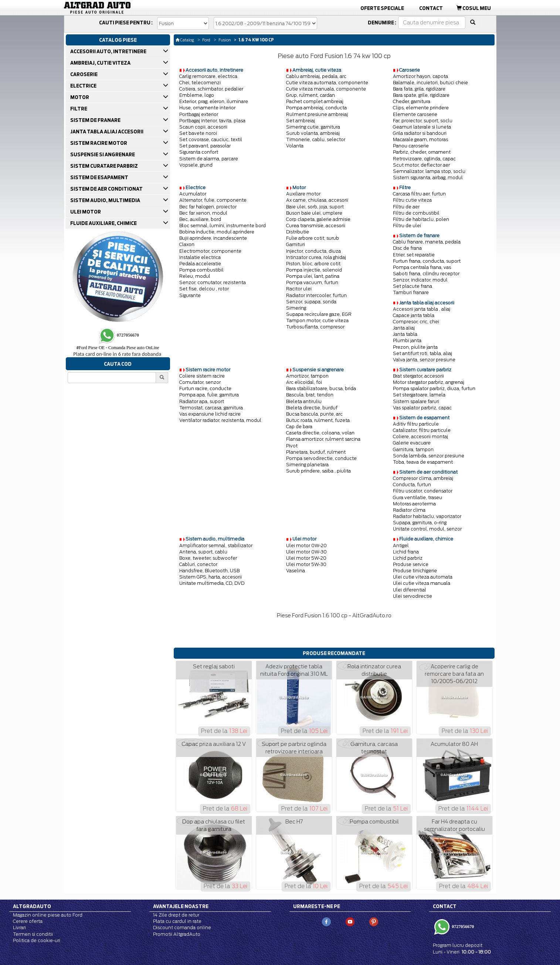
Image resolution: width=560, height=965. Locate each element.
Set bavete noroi (198, 133)
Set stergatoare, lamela (419, 395)
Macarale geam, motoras (420, 139)
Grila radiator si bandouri (420, 133)
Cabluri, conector (198, 564)
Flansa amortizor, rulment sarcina (323, 439)
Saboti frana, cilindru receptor (426, 273)
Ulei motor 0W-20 (306, 545)
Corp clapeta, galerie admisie (318, 219)
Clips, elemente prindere (421, 107)
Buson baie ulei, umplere (314, 213)
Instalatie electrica (200, 257)
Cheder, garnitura (411, 101)
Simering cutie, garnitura (313, 127)
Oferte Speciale (382, 8)
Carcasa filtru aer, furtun (419, 194)
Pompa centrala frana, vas (422, 267)
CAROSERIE (84, 74)
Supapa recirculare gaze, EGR (319, 314)
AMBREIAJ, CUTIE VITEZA (100, 63)
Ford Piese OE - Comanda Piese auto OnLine (118, 347)
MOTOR (80, 97)
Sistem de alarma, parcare (208, 158)
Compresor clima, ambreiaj (423, 478)
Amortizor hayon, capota (420, 76)
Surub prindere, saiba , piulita (318, 471)
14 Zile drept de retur (176, 915)
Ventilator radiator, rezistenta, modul (220, 420)
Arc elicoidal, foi (304, 382)
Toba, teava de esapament (423, 462)
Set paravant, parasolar (205, 146)
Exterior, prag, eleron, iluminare (213, 101)
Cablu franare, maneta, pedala (427, 242)
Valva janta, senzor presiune (424, 359)
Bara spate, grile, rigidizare (421, 95)
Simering (296, 308)
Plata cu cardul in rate (177, 921)
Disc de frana (407, 248)
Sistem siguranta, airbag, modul (428, 177)
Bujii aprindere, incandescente (213, 238)
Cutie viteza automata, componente (327, 82)
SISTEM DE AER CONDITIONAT (107, 189)
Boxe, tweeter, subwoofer (208, 558)
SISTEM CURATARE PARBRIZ (104, 166)
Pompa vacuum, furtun (312, 282)
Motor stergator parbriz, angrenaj (428, 382)
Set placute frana (412, 286)
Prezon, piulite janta (415, 347)
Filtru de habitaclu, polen (421, 219)
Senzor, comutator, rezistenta (212, 282)
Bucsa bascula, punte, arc (314, 414)
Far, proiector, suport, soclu (422, 120)
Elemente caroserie (415, 114)
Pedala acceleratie (200, 263)
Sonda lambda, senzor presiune (428, 455)
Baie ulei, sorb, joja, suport (315, 206)
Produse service (410, 564)
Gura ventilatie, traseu (417, 497)
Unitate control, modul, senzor (427, 529)
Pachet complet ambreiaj (314, 101)
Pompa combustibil (201, 270)
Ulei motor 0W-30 (306, 552)
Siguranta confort (198, 152)
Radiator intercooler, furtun (316, 295)
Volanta (294, 146)
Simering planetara (307, 464)
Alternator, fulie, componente (213, 200)
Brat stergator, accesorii (418, 376)
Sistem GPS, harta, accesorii (210, 577)
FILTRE (79, 109)
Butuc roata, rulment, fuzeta (318, 420)
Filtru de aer (406, 206)
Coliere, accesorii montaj (420, 436)
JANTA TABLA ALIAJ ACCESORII (107, 131)
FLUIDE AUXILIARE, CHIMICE (104, 223)
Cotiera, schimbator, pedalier (211, 89)
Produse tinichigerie (415, 570)
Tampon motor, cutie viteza (317, 320)
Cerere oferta (28, 921)
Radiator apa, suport (201, 401)
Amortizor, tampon (307, 376)
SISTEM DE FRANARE (95, 120)
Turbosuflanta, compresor (315, 327)
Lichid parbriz (407, 558)
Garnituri (295, 244)
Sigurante (190, 295)
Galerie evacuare (412, 443)
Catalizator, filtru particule (422, 430)
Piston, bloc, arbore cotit (313, 263)
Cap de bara (299, 426)
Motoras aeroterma (414, 504)
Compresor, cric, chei (416, 321)
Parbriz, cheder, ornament (422, 152)
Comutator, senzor (200, 382)
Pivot (292, 446)
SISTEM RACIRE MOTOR (99, 143)
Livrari (19, 927)
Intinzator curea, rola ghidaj (316, 257)
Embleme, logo (196, 95)
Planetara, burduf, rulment (316, 452)
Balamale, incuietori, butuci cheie (430, 82)
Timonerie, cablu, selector (315, 139)
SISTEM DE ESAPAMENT (99, 177)
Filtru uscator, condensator (422, 491)
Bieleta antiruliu (304, 401)
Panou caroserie (411, 146)
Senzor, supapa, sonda (311, 301)
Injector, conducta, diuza (313, 251)
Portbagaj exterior (198, 114)
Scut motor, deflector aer (421, 165)
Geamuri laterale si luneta (422, 127)
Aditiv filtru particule (416, 424)
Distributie (297, 232)
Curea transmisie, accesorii (315, 225)
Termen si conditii (33, 934)
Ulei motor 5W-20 (306, 558)
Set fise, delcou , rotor (204, 288)
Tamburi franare (411, 292)
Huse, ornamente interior (207, 107)
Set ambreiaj (300, 120)
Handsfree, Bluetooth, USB (209, 570)
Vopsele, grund (196, 165)
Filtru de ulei (407, 225)
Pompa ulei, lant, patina (312, 276)
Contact (431, 8)
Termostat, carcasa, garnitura (211, 407)
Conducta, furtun (412, 484)
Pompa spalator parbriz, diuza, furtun (434, 388)
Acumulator (192, 194)
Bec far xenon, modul (203, 213)
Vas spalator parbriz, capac (422, 407)
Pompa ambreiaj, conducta (316, 107)
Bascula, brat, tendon (309, 395)
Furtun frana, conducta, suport (427, 261)
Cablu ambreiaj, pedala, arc (316, 76)
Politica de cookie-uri (36, 940)
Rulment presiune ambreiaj (317, 114)
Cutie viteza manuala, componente (326, 89)
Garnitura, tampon (413, 449)
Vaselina (295, 570)
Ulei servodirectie (412, 596)
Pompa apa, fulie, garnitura (209, 395)
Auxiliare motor (303, 194)
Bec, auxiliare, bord (200, 219)
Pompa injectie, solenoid (314, 270)
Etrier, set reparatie (414, 255)
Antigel (401, 545)
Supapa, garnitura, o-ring (420, 522)
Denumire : (382, 22)
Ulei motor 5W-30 (306, 564)
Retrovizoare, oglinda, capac (424, 158)
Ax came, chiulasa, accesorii (317, 200)
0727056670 (462, 926)
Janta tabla (405, 334)
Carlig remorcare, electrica (208, 76)
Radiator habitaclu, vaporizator (427, 516)
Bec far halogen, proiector (208, 206)
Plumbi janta (407, 340)
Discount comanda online (182, 927)
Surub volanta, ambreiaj (313, 133)
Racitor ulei (299, 288)
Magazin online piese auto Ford (47, 915)
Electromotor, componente (210, 251)
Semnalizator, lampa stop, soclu (429, 171)
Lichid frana (406, 552)
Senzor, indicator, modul (420, 280)
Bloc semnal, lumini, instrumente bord (222, 225)
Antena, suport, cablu (203, 552)
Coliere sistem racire (202, 376)
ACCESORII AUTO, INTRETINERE (108, 51)
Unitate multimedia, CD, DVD (211, 583)
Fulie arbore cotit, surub (312, 238)
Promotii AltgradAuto (176, 934)
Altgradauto (32, 906)
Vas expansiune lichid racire (210, 414)
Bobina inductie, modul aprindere (216, 232)
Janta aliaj (404, 328)
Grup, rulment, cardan (310, 95)
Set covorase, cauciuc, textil (210, 139)
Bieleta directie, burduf (311, 407)
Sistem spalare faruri (416, 401)
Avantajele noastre (180, 906)
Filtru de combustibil (416, 213)
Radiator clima (409, 510)
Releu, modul (194, 276)
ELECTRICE (83, 86)
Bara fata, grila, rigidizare (419, 89)
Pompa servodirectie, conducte (321, 458)
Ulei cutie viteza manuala (421, 583)
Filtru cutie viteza (412, 200)
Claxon (186, 244)
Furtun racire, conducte (205, 388)
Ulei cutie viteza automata (422, 577)
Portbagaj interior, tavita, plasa (212, 120)
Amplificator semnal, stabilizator (215, 545)
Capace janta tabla (413, 315)
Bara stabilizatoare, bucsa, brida (321, 388)
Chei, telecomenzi (200, 82)
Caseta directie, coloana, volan (320, 433)
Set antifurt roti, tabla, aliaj (422, 353)
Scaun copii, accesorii (203, 127)
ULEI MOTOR (86, 212)
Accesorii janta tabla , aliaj (421, 309)
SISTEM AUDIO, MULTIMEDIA (105, 200)
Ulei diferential (409, 590)
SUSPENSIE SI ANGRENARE (103, 154)
